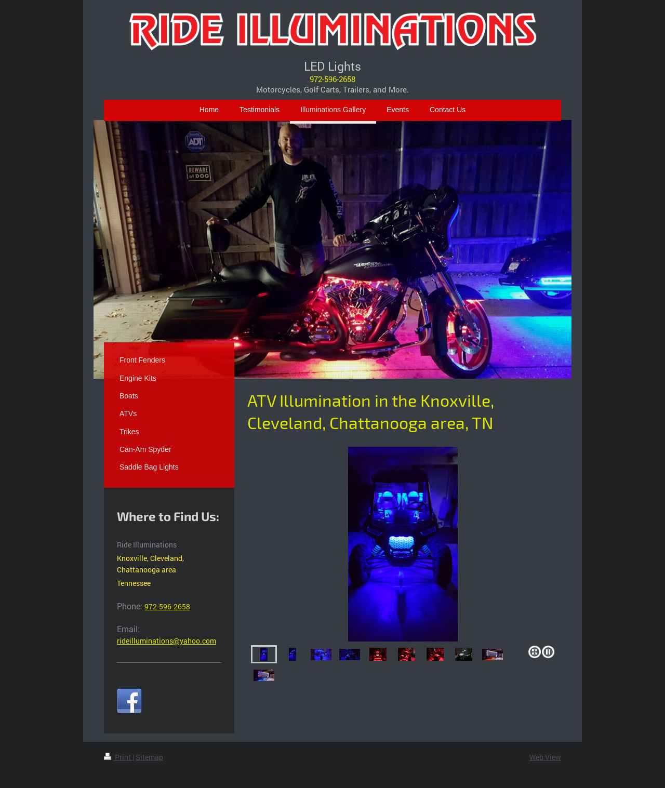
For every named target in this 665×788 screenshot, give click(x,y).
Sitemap (149, 757)
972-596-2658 (332, 79)
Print (118, 757)
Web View (545, 757)
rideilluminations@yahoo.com (166, 641)
